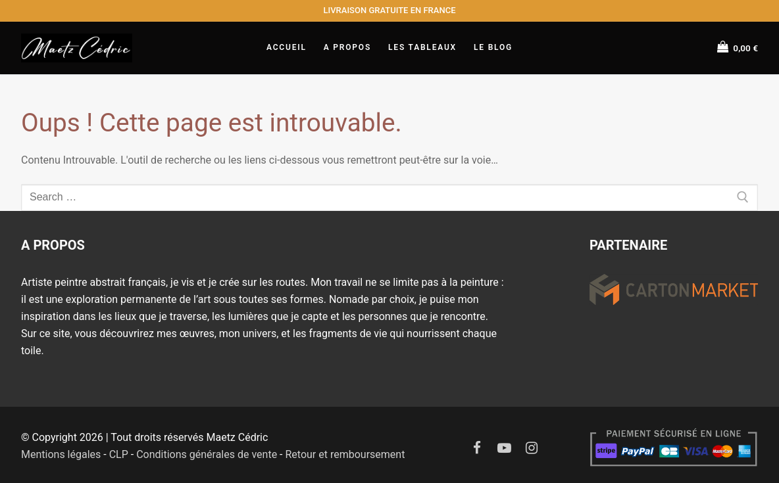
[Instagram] (532, 448)
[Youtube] (504, 448)
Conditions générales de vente (206, 454)
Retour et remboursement (345, 454)
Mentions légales (61, 454)
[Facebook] (477, 448)
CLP (118, 454)
